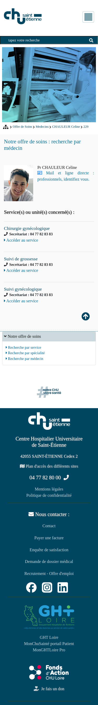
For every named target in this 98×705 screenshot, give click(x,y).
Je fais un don (49, 688)
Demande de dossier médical (49, 561)
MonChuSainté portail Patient (49, 643)
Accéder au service (21, 240)
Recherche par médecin (24, 359)
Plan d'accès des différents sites (49, 466)
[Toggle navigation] (88, 17)
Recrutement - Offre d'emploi (49, 573)
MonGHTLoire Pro (49, 650)
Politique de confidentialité (49, 495)
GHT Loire (49, 637)
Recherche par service (23, 347)
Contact (49, 526)
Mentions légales (49, 489)
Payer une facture (49, 538)
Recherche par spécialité (25, 353)
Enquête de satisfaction (49, 550)
